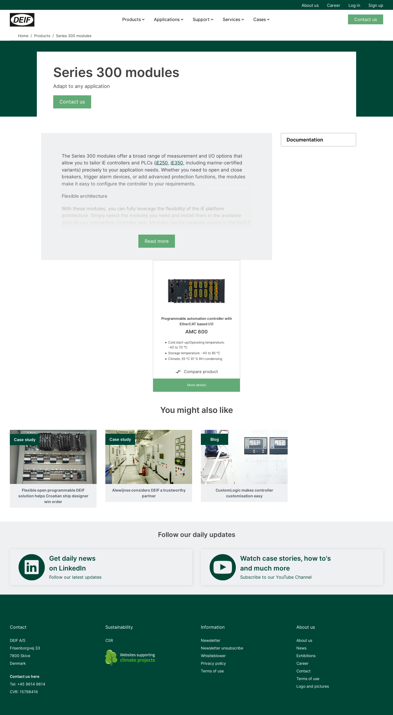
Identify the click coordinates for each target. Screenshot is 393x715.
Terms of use (212, 671)
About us (310, 5)
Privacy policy (213, 663)
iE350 (177, 163)
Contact (303, 671)
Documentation (305, 140)
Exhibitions (305, 655)
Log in (354, 5)
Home (23, 35)
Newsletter (210, 640)
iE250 (162, 163)
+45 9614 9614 (31, 684)
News (301, 648)
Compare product (196, 372)
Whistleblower (213, 655)
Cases (259, 19)
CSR (109, 640)
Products (131, 19)
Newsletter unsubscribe (222, 648)
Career (333, 5)
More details (196, 385)
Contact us (365, 19)
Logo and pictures (312, 686)
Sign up (375, 5)
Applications (167, 19)
